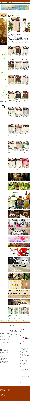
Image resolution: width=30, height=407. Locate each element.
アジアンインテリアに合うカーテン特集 (4, 95)
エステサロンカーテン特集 (3, 90)
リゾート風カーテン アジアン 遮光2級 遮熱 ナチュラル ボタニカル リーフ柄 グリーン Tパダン (16, 312)
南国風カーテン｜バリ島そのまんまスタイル (4, 98)
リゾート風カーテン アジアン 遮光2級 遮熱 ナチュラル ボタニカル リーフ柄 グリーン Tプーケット (10, 312)
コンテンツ (10, 2)
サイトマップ (24, 2)
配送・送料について (2, 390)
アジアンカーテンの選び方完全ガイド (4, 87)
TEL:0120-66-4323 (15, 10)
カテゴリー (3, 2)
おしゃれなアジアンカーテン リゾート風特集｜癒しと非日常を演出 (4, 92)
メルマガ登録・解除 (2, 395)
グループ (7, 2)
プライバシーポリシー (2, 394)
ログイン (9, 390)
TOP (1, 2)
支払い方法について (2, 389)
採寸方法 (1, 96)
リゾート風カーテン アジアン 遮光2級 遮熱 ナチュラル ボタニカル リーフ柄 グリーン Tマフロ (21, 312)
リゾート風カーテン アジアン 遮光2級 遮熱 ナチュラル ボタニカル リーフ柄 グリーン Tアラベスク (26, 312)
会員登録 (9, 389)
